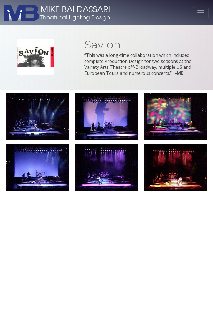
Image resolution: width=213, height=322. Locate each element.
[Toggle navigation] (201, 12)
